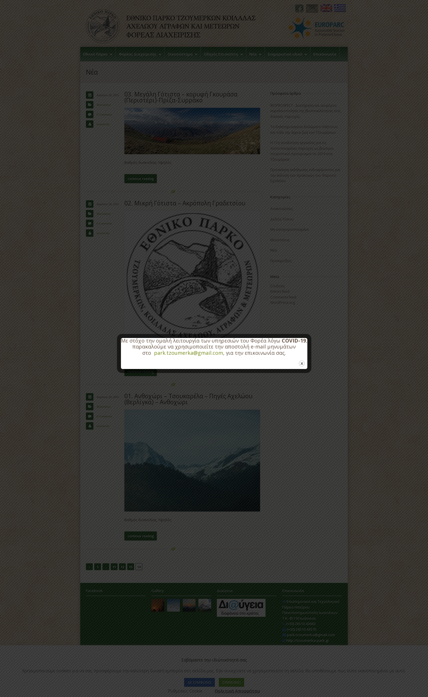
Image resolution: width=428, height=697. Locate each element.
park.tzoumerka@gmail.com (188, 352)
